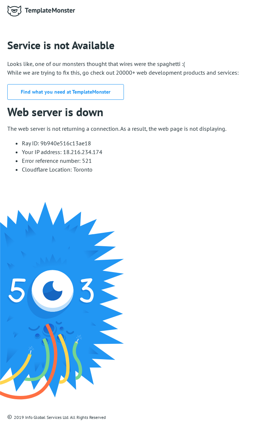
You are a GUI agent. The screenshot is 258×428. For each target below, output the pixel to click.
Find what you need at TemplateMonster (65, 92)
